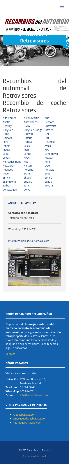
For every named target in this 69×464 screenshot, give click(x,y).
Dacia (6, 134)
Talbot (6, 185)
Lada (5, 153)
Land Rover (51, 153)
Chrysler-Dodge (33, 130)
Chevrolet (50, 126)
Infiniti (6, 146)
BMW (27, 126)
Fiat (47, 138)
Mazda (49, 157)
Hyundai (50, 141)
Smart (48, 177)
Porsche (28, 169)
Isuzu (27, 146)
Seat (47, 173)
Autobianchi (31, 122)
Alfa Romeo (10, 118)
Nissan (28, 165)
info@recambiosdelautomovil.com (28, 241)
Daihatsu (8, 138)
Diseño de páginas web (34, 456)
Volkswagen (10, 189)
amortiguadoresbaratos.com (30, 418)
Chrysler (8, 130)
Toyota (49, 185)
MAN (27, 157)
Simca (6, 177)
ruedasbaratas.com (24, 414)
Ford (5, 141)
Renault (49, 169)
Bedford (49, 122)
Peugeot (8, 169)
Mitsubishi (9, 165)
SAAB (27, 173)
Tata (26, 185)
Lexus (6, 157)
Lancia (27, 153)
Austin (6, 122)
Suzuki (48, 181)
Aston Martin (31, 118)
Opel (47, 165)
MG (26, 161)
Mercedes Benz (12, 161)
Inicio (20, 49)
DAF (47, 134)
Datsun (28, 138)
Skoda (27, 177)
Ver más (10, 354)
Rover (6, 173)
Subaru (28, 181)
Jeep (26, 149)
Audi (47, 118)
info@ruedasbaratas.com (35, 395)
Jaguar (6, 149)
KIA (47, 149)
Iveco (48, 146)
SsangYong (9, 181)
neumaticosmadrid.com (27, 422)
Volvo (27, 189)
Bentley (7, 126)
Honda (28, 141)
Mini (47, 161)
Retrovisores (34, 49)
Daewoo (29, 134)
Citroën (49, 130)
